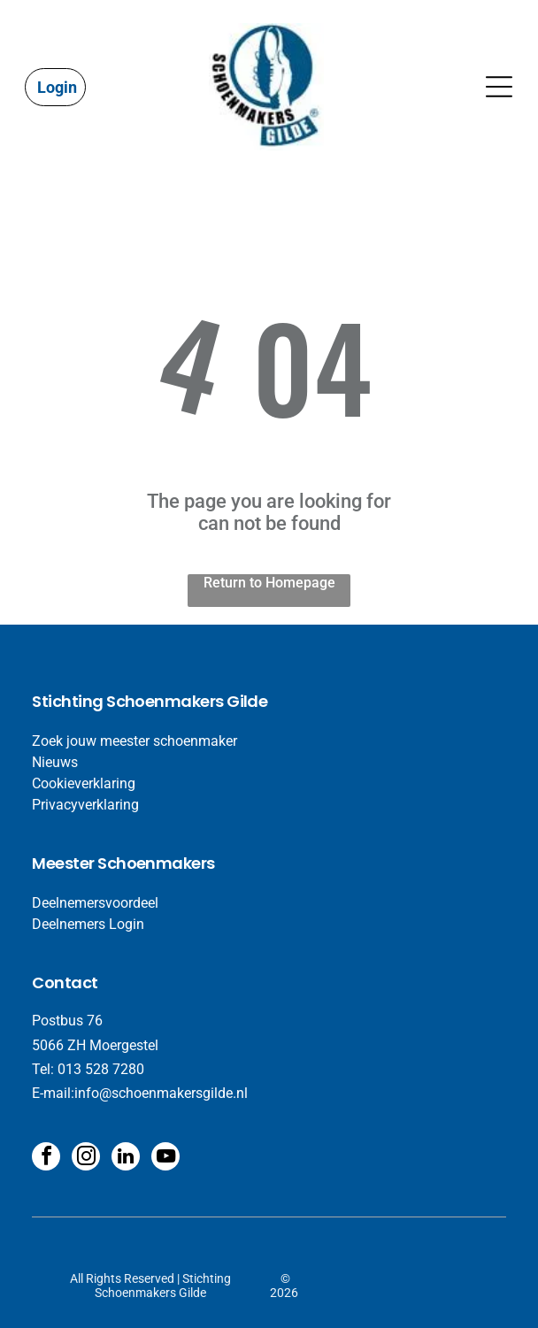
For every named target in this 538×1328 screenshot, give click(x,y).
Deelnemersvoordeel (95, 902)
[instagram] (86, 1158)
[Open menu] (499, 86)
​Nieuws (55, 762)
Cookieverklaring (83, 783)
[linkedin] (125, 1158)
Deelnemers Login (88, 924)
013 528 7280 (101, 1069)
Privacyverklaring (85, 804)
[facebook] (46, 1158)
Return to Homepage (269, 582)
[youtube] (165, 1158)
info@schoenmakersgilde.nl (161, 1093)
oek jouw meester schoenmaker (139, 741)
